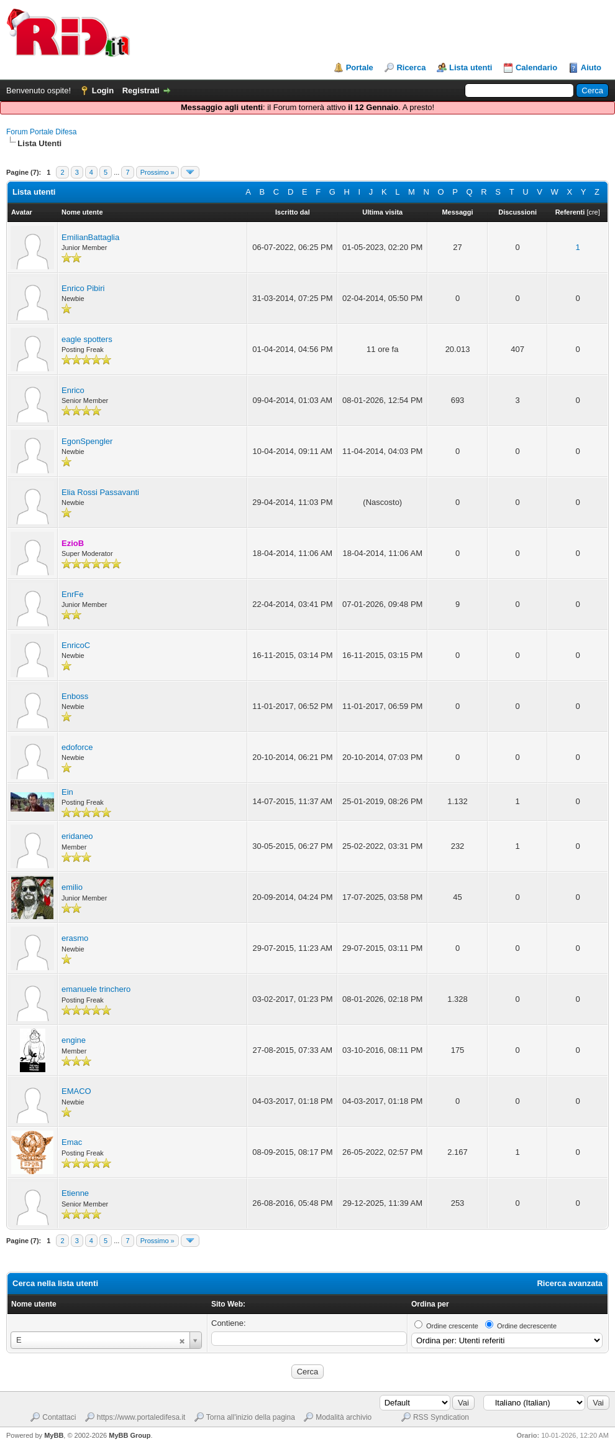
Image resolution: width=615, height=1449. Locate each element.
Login (103, 90)
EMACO (76, 1091)
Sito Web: (228, 1304)
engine (74, 1040)
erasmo (75, 938)
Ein (67, 792)
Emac (72, 1142)
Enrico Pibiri (83, 288)
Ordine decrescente (527, 1326)
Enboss (75, 696)
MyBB (53, 1435)
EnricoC (76, 645)
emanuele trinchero (96, 989)
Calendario (536, 67)
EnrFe (72, 594)
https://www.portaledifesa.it (141, 1417)
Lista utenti (470, 67)
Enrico (73, 390)
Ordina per (430, 1304)
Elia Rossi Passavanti (100, 492)
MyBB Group (129, 1435)
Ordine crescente (452, 1326)
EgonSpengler (87, 441)
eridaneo (77, 836)
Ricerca (411, 67)
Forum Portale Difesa (41, 131)
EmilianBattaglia (90, 237)
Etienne (75, 1193)
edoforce (77, 747)
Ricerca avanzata (570, 1283)
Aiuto (591, 67)
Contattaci (59, 1417)
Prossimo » (157, 172)
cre (593, 212)
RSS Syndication (441, 1417)
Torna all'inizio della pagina (250, 1417)
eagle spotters (87, 339)
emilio (72, 887)
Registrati (141, 90)
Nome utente (34, 1304)
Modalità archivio (343, 1417)
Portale (359, 67)
